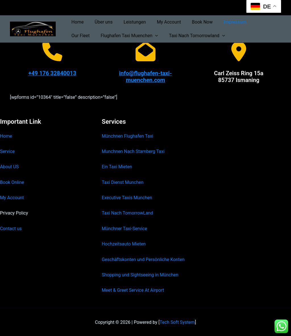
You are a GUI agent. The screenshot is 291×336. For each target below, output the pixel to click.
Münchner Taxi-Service (124, 228)
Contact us (11, 228)
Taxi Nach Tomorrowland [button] (165, 36)
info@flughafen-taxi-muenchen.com (145, 76)
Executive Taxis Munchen (127, 197)
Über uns (101, 22)
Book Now (193, 22)
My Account (162, 22)
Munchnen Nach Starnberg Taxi (133, 151)
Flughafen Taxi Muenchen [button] (99, 36)
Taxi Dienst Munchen (123, 181)
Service (7, 151)
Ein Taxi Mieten (117, 166)
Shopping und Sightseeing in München (140, 274)
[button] (125, 36)
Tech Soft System (177, 321)
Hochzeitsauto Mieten (124, 243)
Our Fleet (254, 22)
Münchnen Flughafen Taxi (128, 135)
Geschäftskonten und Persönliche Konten (143, 259)
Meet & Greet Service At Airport (133, 290)
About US (9, 166)
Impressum (224, 22)
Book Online (12, 181)
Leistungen (130, 22)
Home (76, 22)
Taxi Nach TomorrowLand (127, 212)
